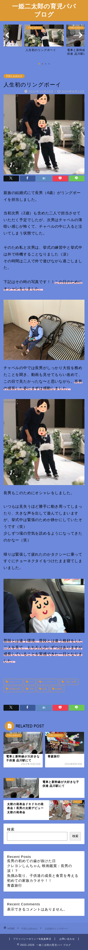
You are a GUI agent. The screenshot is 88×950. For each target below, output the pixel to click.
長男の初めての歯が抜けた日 (31, 861)
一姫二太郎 (70, 681)
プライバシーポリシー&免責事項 (32, 939)
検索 (11, 829)
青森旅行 (14, 885)
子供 (31, 689)
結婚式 (58, 689)
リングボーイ (48, 681)
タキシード (14, 681)
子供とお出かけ (14, 76)
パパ (31, 681)
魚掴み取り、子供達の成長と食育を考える (42, 876)
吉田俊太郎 (14, 689)
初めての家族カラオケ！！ (29, 880)
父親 (44, 689)
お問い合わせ (67, 939)
